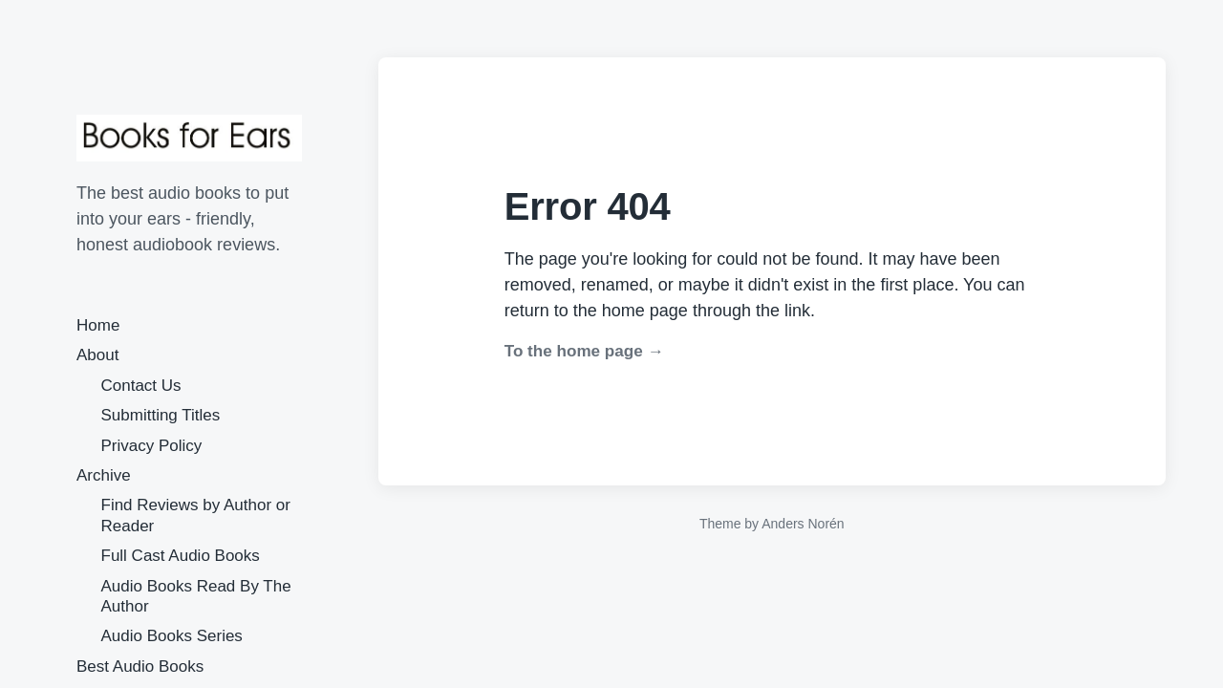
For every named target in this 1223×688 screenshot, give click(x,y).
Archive (103, 475)
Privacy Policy (152, 446)
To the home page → (584, 351)
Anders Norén (803, 523)
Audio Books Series (172, 636)
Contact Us (141, 385)
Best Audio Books (140, 666)
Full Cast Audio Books (180, 556)
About (97, 355)
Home (97, 325)
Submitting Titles (161, 415)
